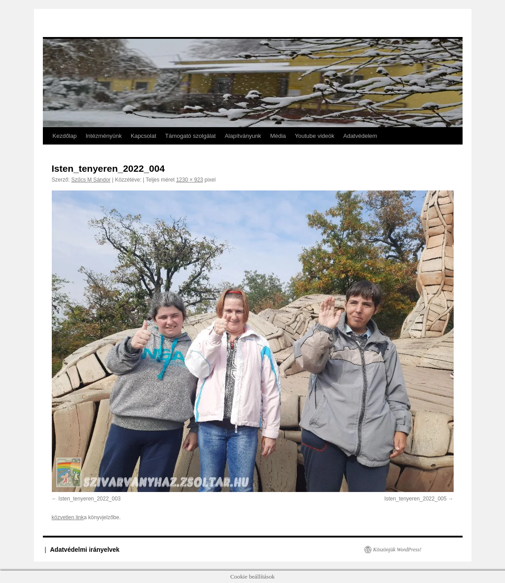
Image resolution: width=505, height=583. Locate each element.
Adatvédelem (360, 135)
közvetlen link (68, 517)
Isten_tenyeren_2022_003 (89, 499)
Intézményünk (104, 135)
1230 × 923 (189, 180)
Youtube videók (314, 135)
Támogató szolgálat (190, 135)
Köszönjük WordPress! (397, 549)
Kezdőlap (65, 135)
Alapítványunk (243, 135)
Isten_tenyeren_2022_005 (415, 499)
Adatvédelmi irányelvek (85, 549)
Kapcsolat (143, 135)
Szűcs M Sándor (91, 180)
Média (278, 135)
